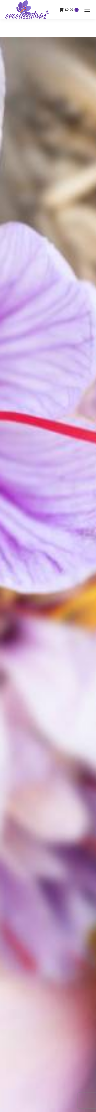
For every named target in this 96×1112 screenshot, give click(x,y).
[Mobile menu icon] (87, 9)
